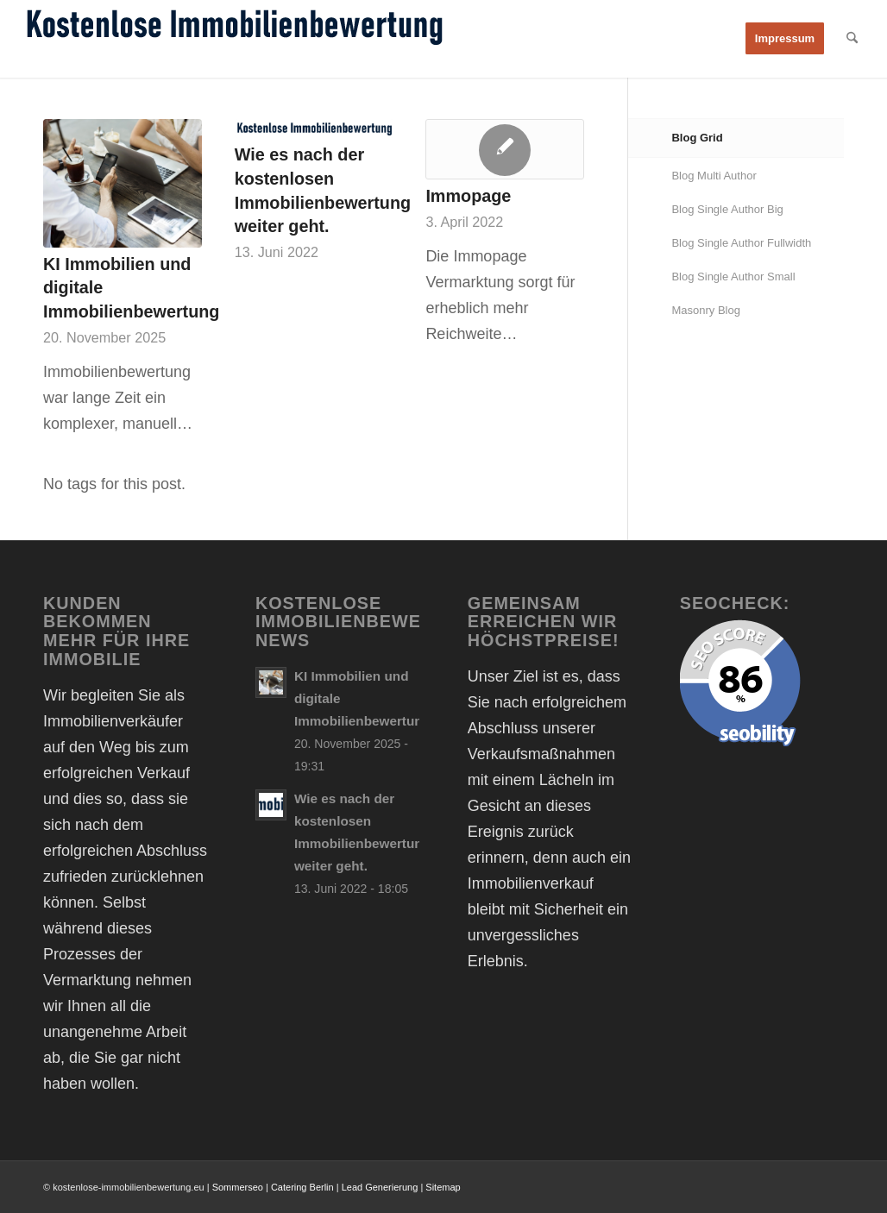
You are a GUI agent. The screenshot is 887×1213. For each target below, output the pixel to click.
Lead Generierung (380, 1187)
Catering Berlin (302, 1187)
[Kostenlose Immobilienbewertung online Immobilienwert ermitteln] (234, 39)
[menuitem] (784, 39)
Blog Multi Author (713, 175)
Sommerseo (237, 1187)
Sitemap (442, 1187)
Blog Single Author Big (727, 209)
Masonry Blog (705, 310)
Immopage (468, 195)
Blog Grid (696, 137)
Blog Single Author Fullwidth (741, 242)
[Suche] (852, 39)
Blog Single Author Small (733, 276)
